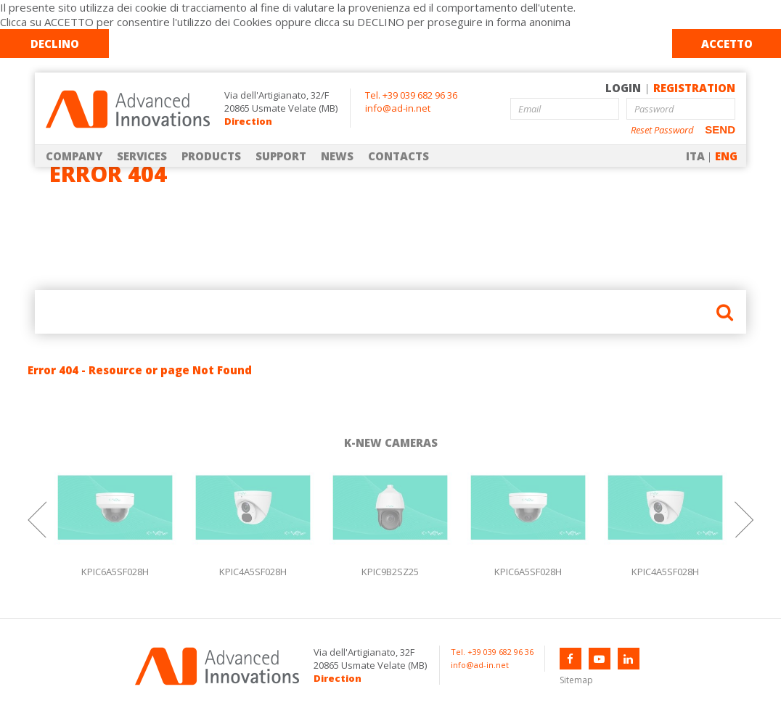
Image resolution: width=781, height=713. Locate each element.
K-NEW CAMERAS (391, 442)
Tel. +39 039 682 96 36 (411, 95)
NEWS (337, 156)
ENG (726, 156)
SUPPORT (280, 156)
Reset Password (662, 130)
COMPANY (74, 156)
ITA (695, 156)
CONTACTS (398, 156)
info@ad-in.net (397, 108)
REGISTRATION (694, 88)
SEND (720, 129)
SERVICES (142, 156)
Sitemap (576, 680)
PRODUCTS (211, 156)
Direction (248, 121)
